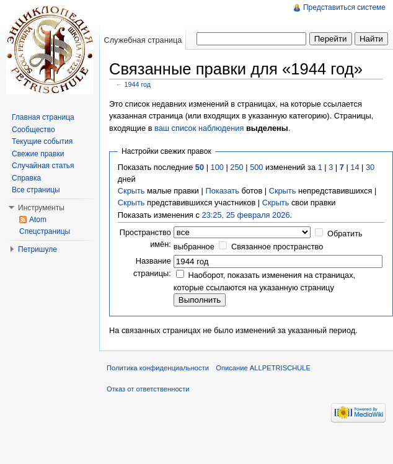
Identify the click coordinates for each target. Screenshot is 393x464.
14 (354, 167)
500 (256, 167)
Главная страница (43, 117)
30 (370, 167)
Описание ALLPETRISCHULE (263, 368)
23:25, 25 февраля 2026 (246, 215)
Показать (222, 190)
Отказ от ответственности (148, 389)
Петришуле (37, 249)
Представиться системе (344, 7)
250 (236, 167)
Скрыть (131, 190)
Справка (26, 178)
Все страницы (36, 189)
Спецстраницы (44, 231)
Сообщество (33, 129)
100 (217, 167)
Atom (37, 219)
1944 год (138, 84)
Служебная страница (143, 40)
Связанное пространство (277, 246)
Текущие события (42, 141)
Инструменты (41, 207)
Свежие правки (38, 153)
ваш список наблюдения (199, 128)
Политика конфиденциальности (158, 368)
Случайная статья (43, 165)
